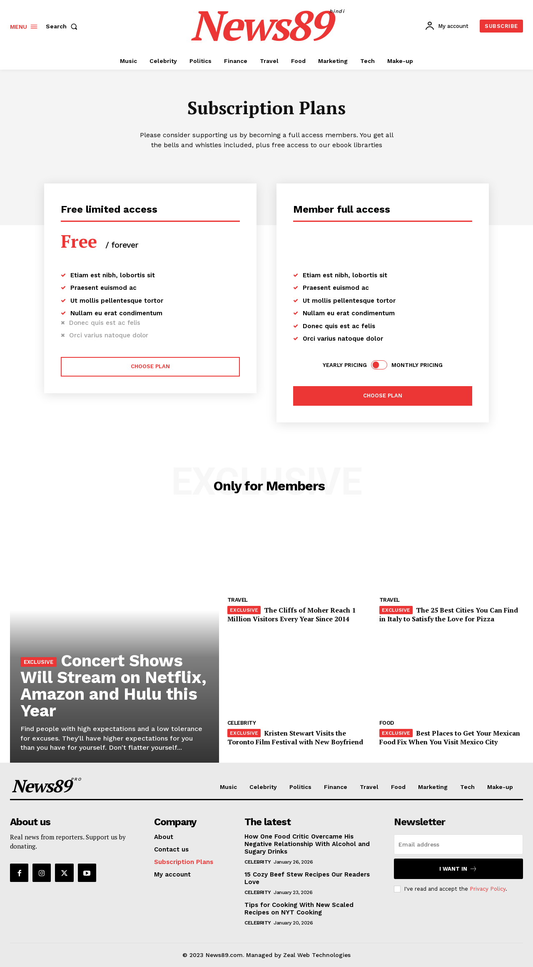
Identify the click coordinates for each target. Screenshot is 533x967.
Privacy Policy (488, 889)
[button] (63, 26)
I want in (458, 869)
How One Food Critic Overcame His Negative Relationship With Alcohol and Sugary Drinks (307, 844)
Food (386, 723)
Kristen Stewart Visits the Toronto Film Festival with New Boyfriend (295, 737)
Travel (237, 600)
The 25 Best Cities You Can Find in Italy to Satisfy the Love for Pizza (448, 614)
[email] (458, 844)
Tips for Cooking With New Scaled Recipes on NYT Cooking (299, 908)
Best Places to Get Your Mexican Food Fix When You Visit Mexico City (449, 737)
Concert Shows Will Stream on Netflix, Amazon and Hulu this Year (114, 686)
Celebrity (241, 723)
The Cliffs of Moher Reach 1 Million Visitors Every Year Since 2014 (291, 614)
